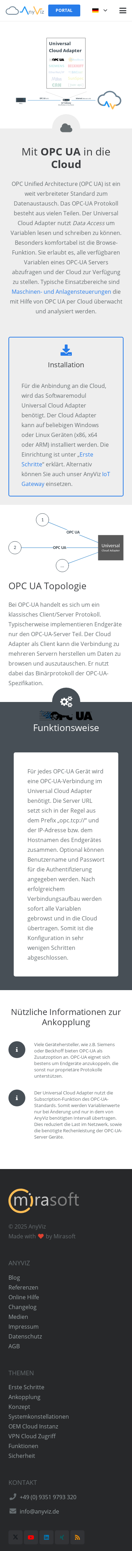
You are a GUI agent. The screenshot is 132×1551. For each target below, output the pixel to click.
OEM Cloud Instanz (33, 1426)
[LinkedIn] (46, 1537)
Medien (18, 1317)
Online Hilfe (23, 1297)
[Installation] (66, 350)
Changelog (22, 1307)
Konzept (19, 1407)
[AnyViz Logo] (25, 10)
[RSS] (77, 1537)
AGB (14, 1346)
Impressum (23, 1326)
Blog (14, 1277)
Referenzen (23, 1287)
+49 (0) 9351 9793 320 (48, 1497)
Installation (66, 364)
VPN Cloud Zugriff (32, 1436)
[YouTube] (31, 1537)
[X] (15, 1537)
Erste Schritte (26, 1387)
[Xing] (62, 1537)
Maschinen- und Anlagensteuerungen (61, 291)
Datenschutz (25, 1336)
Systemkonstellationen (38, 1416)
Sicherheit (21, 1456)
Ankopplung (24, 1397)
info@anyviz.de (39, 1511)
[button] (99, 10)
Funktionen (23, 1446)
